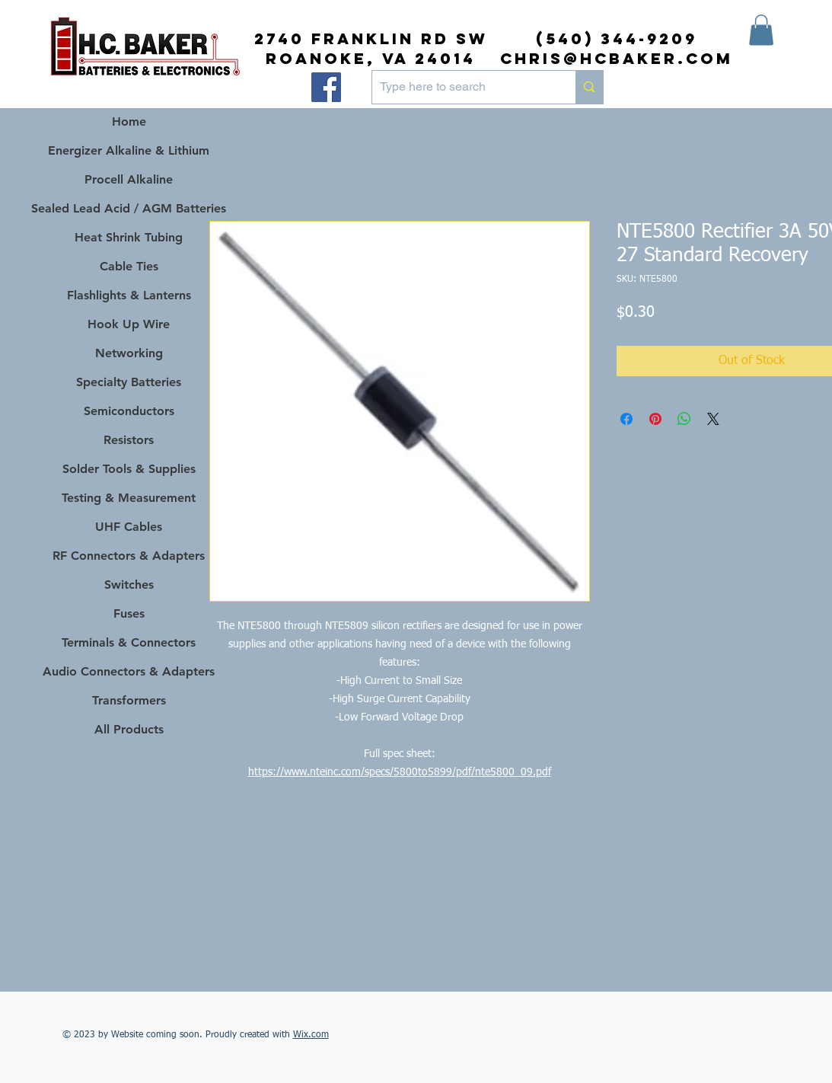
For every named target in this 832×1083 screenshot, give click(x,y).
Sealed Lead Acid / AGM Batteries (129, 208)
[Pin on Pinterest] (655, 419)
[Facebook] (326, 87)
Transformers (129, 700)
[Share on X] (713, 419)
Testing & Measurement (129, 497)
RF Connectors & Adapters (129, 555)
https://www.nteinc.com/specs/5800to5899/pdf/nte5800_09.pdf (399, 772)
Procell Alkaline (128, 179)
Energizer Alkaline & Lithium (128, 150)
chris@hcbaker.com (616, 58)
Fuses (129, 613)
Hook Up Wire (129, 324)
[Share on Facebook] (626, 419)
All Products (129, 729)
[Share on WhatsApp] (684, 419)
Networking (129, 353)
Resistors (129, 440)
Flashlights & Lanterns (129, 295)
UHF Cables (128, 526)
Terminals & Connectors (129, 642)
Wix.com (311, 1035)
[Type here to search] (462, 87)
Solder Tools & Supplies (129, 469)
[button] (761, 30)
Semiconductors (129, 411)
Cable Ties (129, 266)
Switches (129, 584)
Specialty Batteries (128, 382)
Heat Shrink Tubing (129, 237)
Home (129, 121)
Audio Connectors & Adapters (129, 671)
